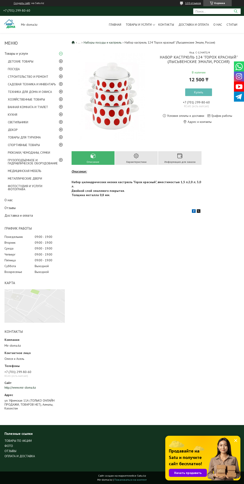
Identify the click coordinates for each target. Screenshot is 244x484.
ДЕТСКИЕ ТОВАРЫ (20, 61)
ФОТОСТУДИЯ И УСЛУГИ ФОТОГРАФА (25, 187)
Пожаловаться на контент (130, 479)
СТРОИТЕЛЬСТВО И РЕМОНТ (28, 77)
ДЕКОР (13, 130)
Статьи (232, 25)
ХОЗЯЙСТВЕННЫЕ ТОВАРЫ (26, 99)
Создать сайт (22, 3)
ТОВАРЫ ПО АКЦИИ (18, 441)
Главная (115, 25)
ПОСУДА (14, 69)
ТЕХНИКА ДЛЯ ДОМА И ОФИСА (30, 92)
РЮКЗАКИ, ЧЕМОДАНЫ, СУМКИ (29, 153)
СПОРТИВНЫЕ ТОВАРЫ (24, 145)
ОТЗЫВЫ (10, 451)
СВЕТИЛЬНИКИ (18, 122)
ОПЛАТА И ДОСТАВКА (19, 456)
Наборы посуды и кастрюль (102, 42)
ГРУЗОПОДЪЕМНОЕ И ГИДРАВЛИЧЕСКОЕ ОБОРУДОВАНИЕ (33, 161)
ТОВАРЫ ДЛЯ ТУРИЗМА (24, 137)
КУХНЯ (12, 115)
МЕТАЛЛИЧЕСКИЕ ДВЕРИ (25, 178)
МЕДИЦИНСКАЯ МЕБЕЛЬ (24, 171)
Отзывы (10, 208)
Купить (198, 92)
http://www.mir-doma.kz (20, 388)
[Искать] (236, 11)
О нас (217, 25)
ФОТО (8, 446)
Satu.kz (141, 475)
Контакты (166, 25)
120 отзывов (193, 3)
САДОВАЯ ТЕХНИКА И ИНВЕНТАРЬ (32, 84)
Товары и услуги (139, 25)
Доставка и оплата (193, 25)
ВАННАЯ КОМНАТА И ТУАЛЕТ (28, 107)
